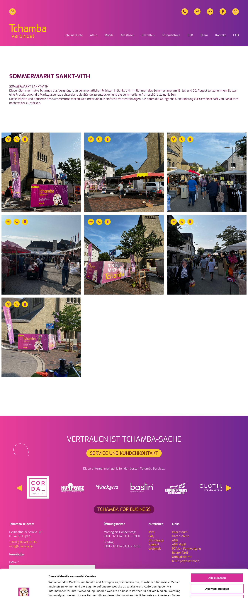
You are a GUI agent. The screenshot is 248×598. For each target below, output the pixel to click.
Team (204, 35)
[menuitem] (12, 11)
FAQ (236, 35)
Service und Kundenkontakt (124, 453)
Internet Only (74, 35)
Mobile (109, 35)
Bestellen (148, 35)
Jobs (151, 532)
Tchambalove (171, 35)
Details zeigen (196, 590)
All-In (93, 35)
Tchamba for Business (124, 509)
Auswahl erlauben (217, 560)
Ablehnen (217, 571)
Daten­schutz (180, 536)
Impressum (180, 532)
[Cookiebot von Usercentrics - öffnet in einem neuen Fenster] (24, 591)
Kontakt (220, 35)
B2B (190, 35)
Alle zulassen (217, 549)
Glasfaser (127, 35)
